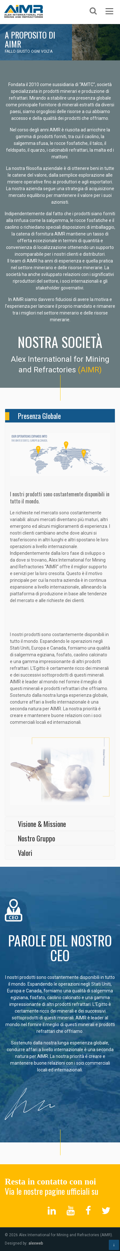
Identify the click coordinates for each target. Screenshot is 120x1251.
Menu (109, 11)
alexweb (35, 1243)
